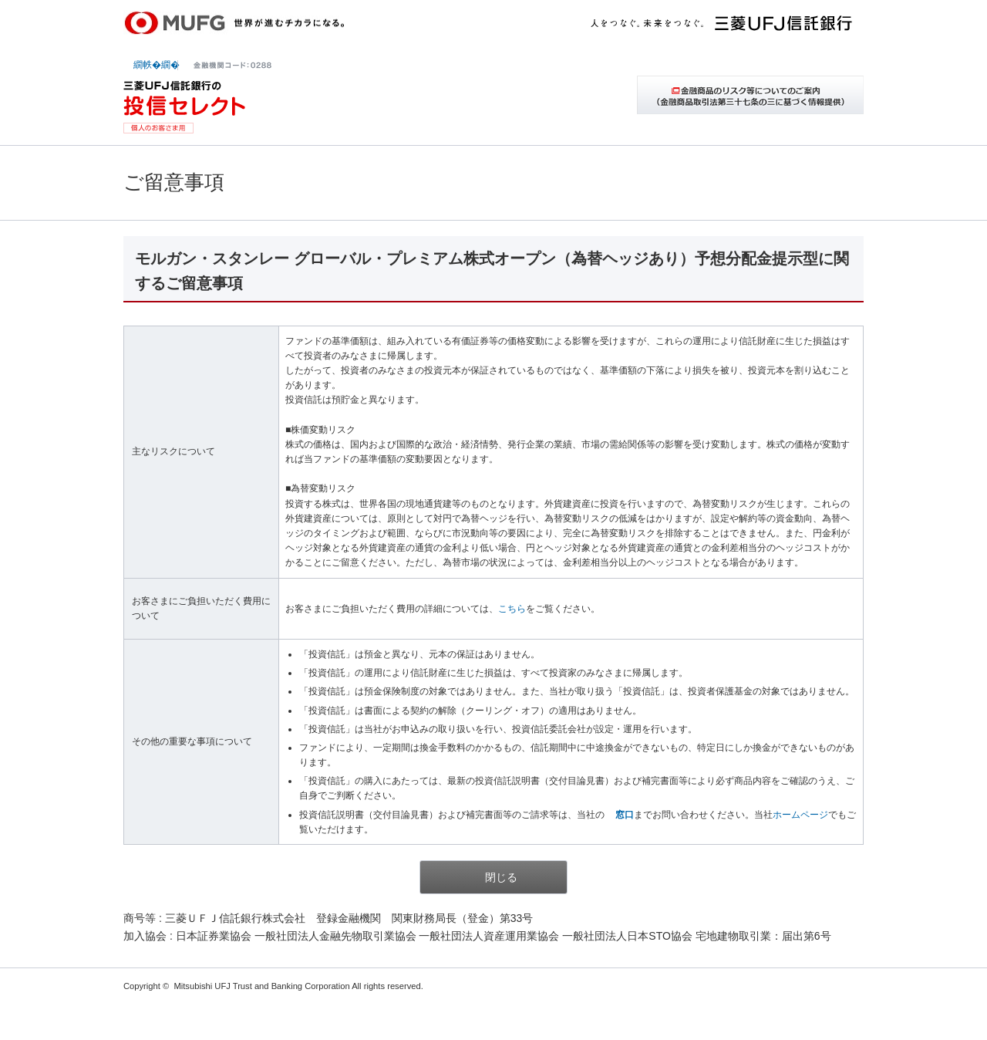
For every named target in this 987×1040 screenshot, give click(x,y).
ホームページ (800, 814)
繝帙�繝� (156, 64)
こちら (512, 608)
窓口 (624, 814)
